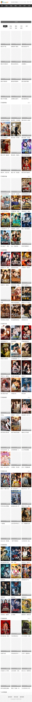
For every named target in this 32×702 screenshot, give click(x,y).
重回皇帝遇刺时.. (15, 81)
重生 (7, 5)
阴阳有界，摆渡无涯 (26, 614)
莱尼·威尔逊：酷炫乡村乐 (6, 636)
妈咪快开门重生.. (15, 46)
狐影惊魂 (13, 597)
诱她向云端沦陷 (4, 358)
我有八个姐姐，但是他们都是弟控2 (19, 688)
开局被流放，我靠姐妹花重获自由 (18, 211)
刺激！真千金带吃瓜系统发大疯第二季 (9, 467)
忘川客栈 (13, 614)
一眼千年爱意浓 (14, 541)
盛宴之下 (24, 376)
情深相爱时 (13, 341)
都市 (25, 5)
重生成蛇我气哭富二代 (6, 562)
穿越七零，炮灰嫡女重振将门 (17, 194)
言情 (20, 5)
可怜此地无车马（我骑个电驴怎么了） (19, 653)
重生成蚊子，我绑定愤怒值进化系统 (9, 246)
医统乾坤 (3, 579)
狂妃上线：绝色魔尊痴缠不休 (7, 541)
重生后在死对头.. (15, 64)
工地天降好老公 (14, 636)
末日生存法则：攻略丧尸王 (7, 449)
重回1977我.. (4, 46)
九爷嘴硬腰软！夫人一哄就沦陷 (18, 358)
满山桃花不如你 (4, 393)
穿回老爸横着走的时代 (6, 194)
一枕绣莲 (3, 523)
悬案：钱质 (13, 562)
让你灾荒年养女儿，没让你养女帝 (8, 211)
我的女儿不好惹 (25, 432)
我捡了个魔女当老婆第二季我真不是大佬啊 (10, 488)
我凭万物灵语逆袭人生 (16, 432)
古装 (29, 5)
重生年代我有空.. (4, 64)
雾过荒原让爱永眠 (5, 432)
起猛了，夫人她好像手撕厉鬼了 (18, 579)
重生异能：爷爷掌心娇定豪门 (17, 137)
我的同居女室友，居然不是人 (17, 267)
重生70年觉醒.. (4, 98)
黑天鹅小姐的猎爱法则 (16, 376)
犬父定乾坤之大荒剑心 (27, 688)
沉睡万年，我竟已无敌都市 (7, 285)
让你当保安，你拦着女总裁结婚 (18, 670)
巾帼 (2, 302)
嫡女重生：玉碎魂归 (15, 120)
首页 (2, 5)
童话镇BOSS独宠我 (5, 120)
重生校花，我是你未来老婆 (17, 155)
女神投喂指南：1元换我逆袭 (17, 449)
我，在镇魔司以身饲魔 (27, 523)
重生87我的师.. (4, 81)
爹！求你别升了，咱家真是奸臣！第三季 (20, 488)
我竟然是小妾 (25, 319)
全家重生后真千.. (15, 98)
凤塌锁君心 (24, 597)
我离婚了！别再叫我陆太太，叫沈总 (19, 415)
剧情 (21, 28)
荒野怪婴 (3, 597)
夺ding (2, 415)
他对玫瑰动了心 (4, 341)
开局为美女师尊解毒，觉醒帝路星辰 (9, 506)
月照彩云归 (13, 393)
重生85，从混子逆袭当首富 (7, 172)
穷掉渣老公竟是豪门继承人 (7, 319)
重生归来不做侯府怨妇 (27, 172)
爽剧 (16, 5)
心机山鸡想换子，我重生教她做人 (8, 137)
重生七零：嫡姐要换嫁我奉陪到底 (8, 155)
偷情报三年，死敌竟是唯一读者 (8, 267)
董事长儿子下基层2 (26, 302)
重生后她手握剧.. (25, 81)
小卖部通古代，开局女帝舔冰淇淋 (8, 228)
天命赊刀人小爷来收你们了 (7, 670)
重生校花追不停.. (25, 46)
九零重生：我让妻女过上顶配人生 (18, 467)
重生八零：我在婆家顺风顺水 (17, 172)
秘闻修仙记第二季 (15, 506)
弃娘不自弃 (3, 653)
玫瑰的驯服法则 (25, 341)
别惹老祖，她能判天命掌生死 (7, 614)
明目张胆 (24, 393)
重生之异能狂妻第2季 (26, 155)
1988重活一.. (24, 64)
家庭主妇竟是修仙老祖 (16, 302)
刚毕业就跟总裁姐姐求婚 (6, 688)
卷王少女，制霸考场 (26, 670)
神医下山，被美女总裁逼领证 (7, 376)
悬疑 (16, 28)
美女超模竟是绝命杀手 (16, 319)
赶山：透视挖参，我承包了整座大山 (19, 246)
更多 (29, 102)
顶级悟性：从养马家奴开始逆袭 (18, 228)
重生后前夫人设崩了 (26, 120)
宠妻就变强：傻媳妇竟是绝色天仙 (18, 285)
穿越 (11, 5)
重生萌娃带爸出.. (25, 98)
